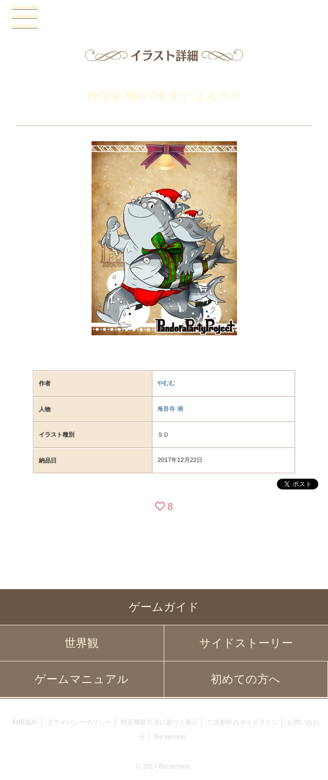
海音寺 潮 (170, 408)
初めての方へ (246, 679)
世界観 (82, 643)
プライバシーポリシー (79, 722)
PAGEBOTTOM (308, 758)
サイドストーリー (246, 643)
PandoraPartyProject (164, 18)
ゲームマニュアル (81, 679)
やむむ (166, 382)
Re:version (170, 737)
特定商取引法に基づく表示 (159, 722)
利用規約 (25, 722)
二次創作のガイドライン (242, 722)
